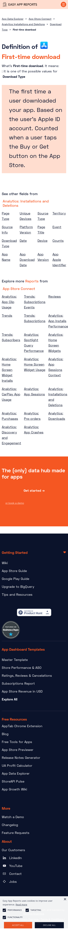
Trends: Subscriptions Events (34, 301)
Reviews (54, 296)
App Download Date (27, 259)
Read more (21, 904)
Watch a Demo (13, 817)
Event (56, 227)
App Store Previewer (17, 750)
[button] (63, 4)
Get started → (34, 491)
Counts (58, 241)
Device (42, 241)
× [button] (64, 899)
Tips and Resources (17, 594)
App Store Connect (40, 18)
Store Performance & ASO (21, 668)
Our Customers (13, 850)
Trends (7, 315)
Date (23, 241)
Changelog (10, 825)
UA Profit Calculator (17, 765)
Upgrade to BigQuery (18, 587)
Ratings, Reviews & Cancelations (27, 675)
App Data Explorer (12, 18)
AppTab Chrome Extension (22, 726)
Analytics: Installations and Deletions (23, 24)
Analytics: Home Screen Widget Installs (9, 369)
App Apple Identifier (59, 259)
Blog (5, 734)
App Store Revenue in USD (22, 691)
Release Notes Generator (21, 758)
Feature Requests (15, 833)
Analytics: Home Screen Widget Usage (34, 364)
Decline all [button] (49, 925)
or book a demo (14, 503)
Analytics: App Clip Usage (9, 301)
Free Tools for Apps (17, 742)
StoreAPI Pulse (13, 781)
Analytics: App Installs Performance (58, 320)
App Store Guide (14, 571)
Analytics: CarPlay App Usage (11, 394)
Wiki (5, 563)
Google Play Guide (15, 579)
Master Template (15, 660)
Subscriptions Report (18, 683)
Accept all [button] (18, 925)
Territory (59, 213)
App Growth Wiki (14, 789)
